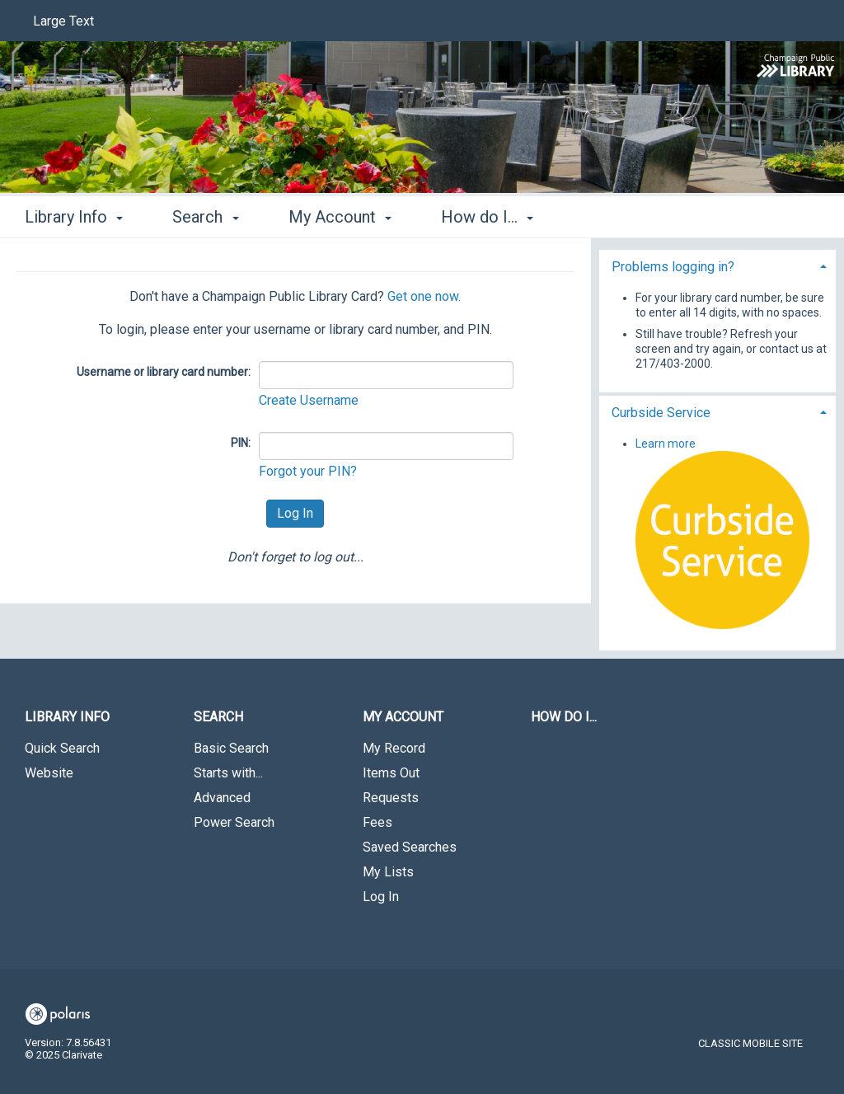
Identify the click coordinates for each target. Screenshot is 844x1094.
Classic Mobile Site (750, 1043)
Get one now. (424, 296)
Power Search (234, 822)
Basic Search (231, 748)
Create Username (309, 400)
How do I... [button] (487, 217)
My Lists (388, 872)
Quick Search (62, 748)
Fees (377, 822)
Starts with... (228, 773)
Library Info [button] (74, 217)
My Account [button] (340, 217)
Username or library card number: (164, 371)
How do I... (564, 717)
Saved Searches (410, 847)
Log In (381, 896)
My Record (394, 748)
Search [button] (205, 217)
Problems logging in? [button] (673, 267)
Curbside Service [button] (661, 412)
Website (49, 773)
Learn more (665, 443)
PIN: (241, 442)
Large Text (63, 21)
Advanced (222, 797)
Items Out (391, 773)
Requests (391, 797)
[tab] (717, 265)
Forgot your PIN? (308, 471)
